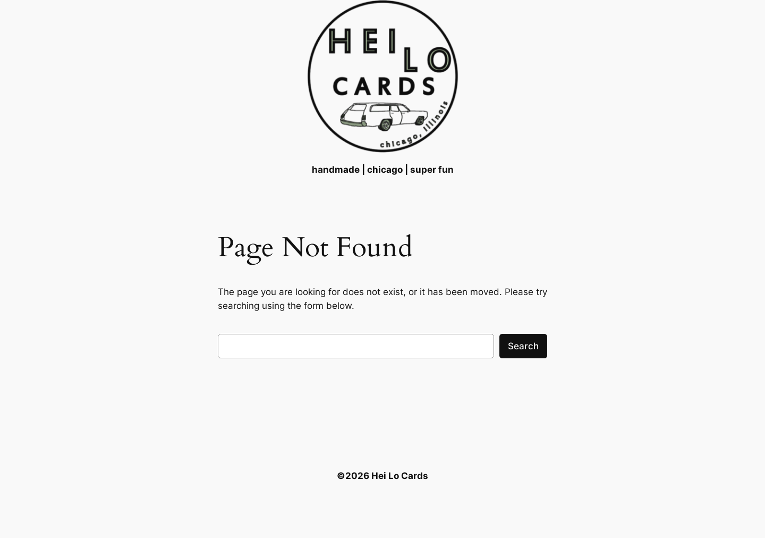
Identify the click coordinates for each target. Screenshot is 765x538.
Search (523, 346)
